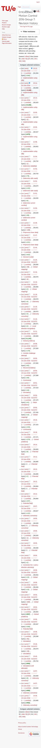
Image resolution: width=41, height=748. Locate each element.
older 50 (24, 59)
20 (29, 59)
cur (23, 83)
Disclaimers (21, 733)
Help (36, 11)
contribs (27, 73)
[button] (29, 32)
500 (23, 61)
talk (23, 73)
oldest (27, 56)
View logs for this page (26, 26)
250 (20, 61)
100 (35, 59)
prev (26, 68)
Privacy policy (22, 723)
